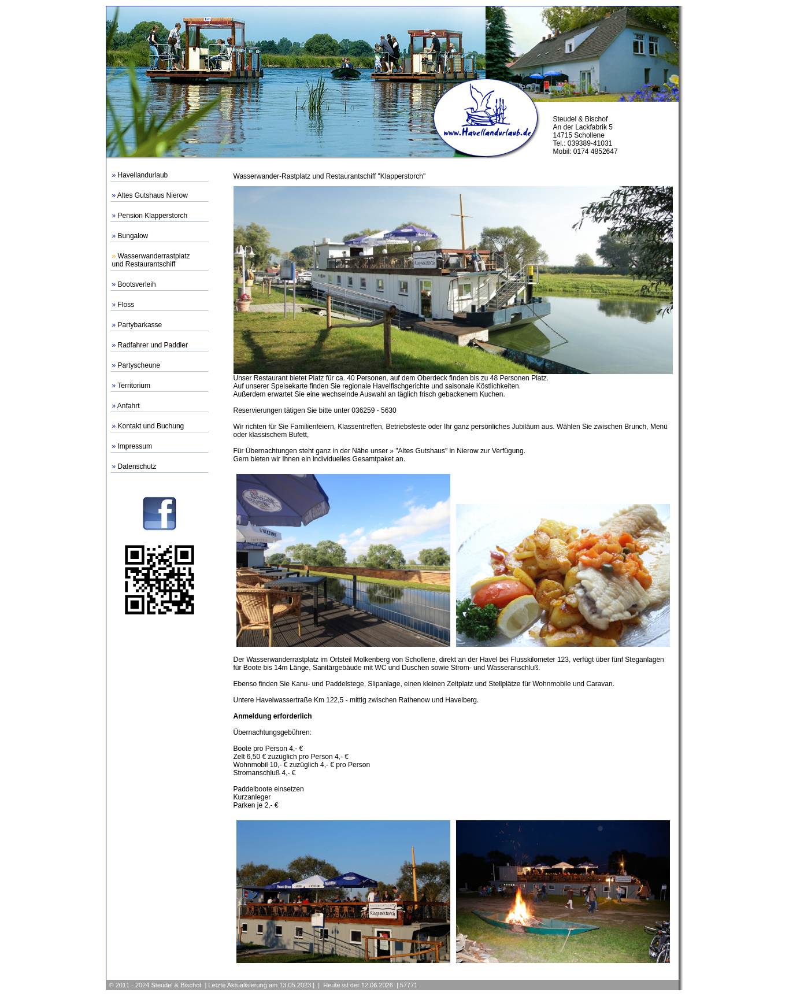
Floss (126, 305)
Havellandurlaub (143, 175)
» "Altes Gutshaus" (418, 451)
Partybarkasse (140, 325)
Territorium (133, 386)
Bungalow (133, 236)
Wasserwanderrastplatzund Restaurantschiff (151, 260)
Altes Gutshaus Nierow (152, 195)
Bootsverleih (137, 284)
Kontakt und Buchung (151, 426)
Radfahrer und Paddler (153, 345)
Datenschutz (137, 466)
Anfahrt (128, 406)
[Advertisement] (159, 794)
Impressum (135, 446)
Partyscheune (139, 365)
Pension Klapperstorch (153, 216)
